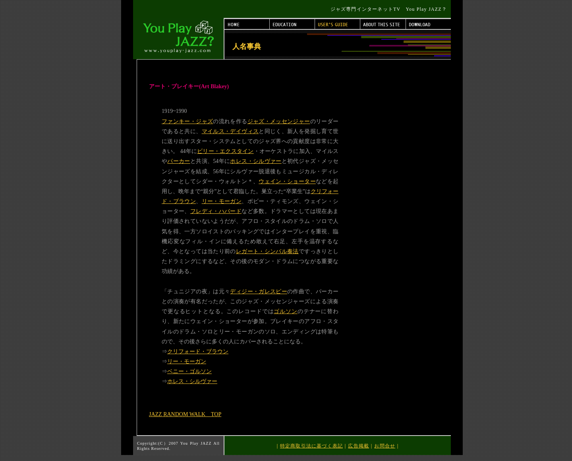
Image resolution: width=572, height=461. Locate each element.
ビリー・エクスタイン (225, 151)
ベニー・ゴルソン (189, 371)
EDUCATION (292, 24)
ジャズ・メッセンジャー (278, 121)
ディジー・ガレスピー (258, 291)
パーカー (178, 161)
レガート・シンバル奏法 (267, 251)
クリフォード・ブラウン (197, 351)
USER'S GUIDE (337, 24)
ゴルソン (285, 311)
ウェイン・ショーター (287, 181)
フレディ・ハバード (216, 211)
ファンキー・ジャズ (187, 121)
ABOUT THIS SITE (383, 24)
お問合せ (384, 446)
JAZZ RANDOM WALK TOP (185, 414)
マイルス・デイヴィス (230, 131)
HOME (247, 24)
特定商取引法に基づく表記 (311, 446)
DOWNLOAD (428, 24)
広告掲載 (358, 446)
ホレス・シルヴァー (255, 161)
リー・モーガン (222, 201)
